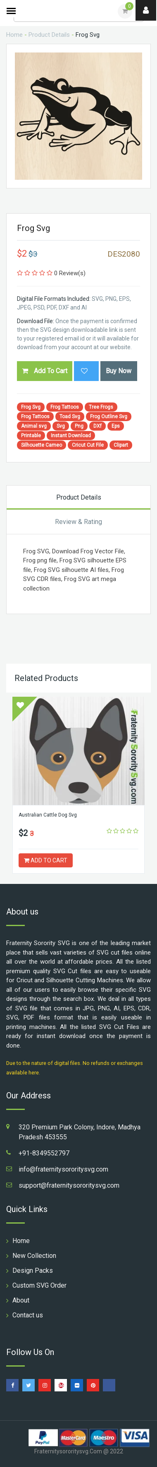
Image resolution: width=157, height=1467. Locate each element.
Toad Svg (69, 416)
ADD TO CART (45, 860)
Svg (61, 426)
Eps (116, 426)
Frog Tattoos (64, 407)
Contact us (27, 1315)
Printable (31, 435)
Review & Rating (78, 522)
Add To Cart (44, 371)
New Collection (34, 1256)
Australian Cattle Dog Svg (48, 815)
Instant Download (71, 435)
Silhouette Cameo (41, 445)
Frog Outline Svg (108, 416)
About (20, 1300)
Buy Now (118, 371)
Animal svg (34, 426)
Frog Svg (30, 407)
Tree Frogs (101, 407)
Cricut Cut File (88, 445)
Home (14, 34)
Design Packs (32, 1270)
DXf (97, 426)
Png (79, 426)
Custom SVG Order (39, 1285)
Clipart (121, 445)
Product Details (49, 34)
